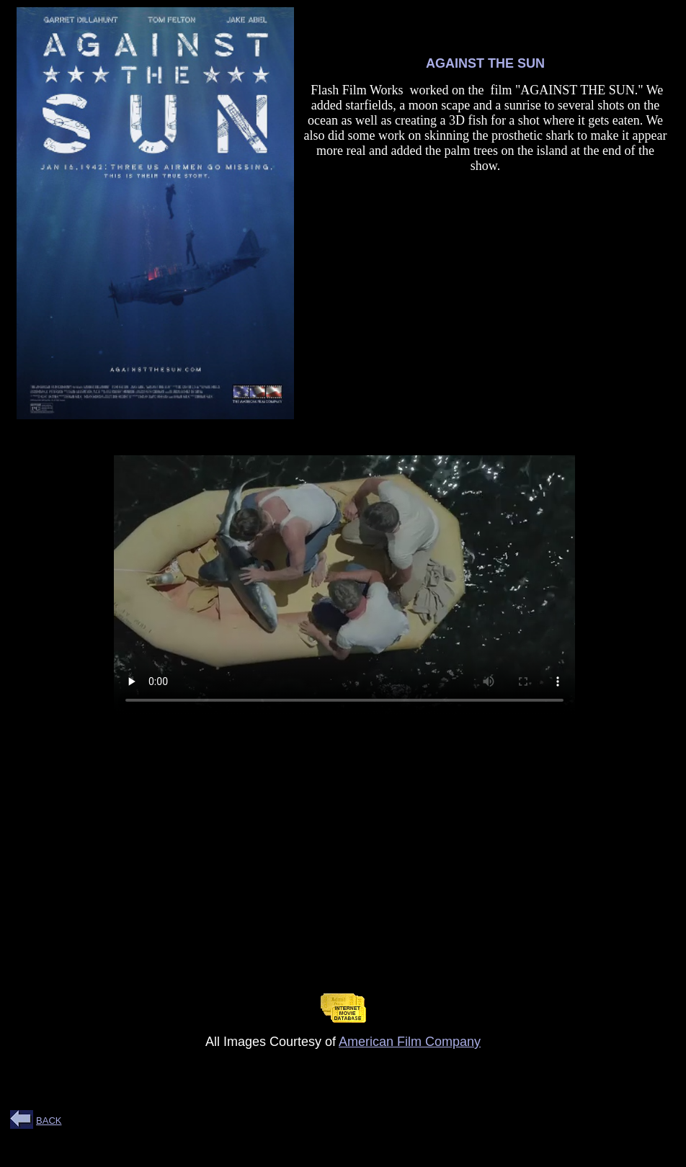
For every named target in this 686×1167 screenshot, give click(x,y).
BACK (48, 1120)
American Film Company (410, 1041)
